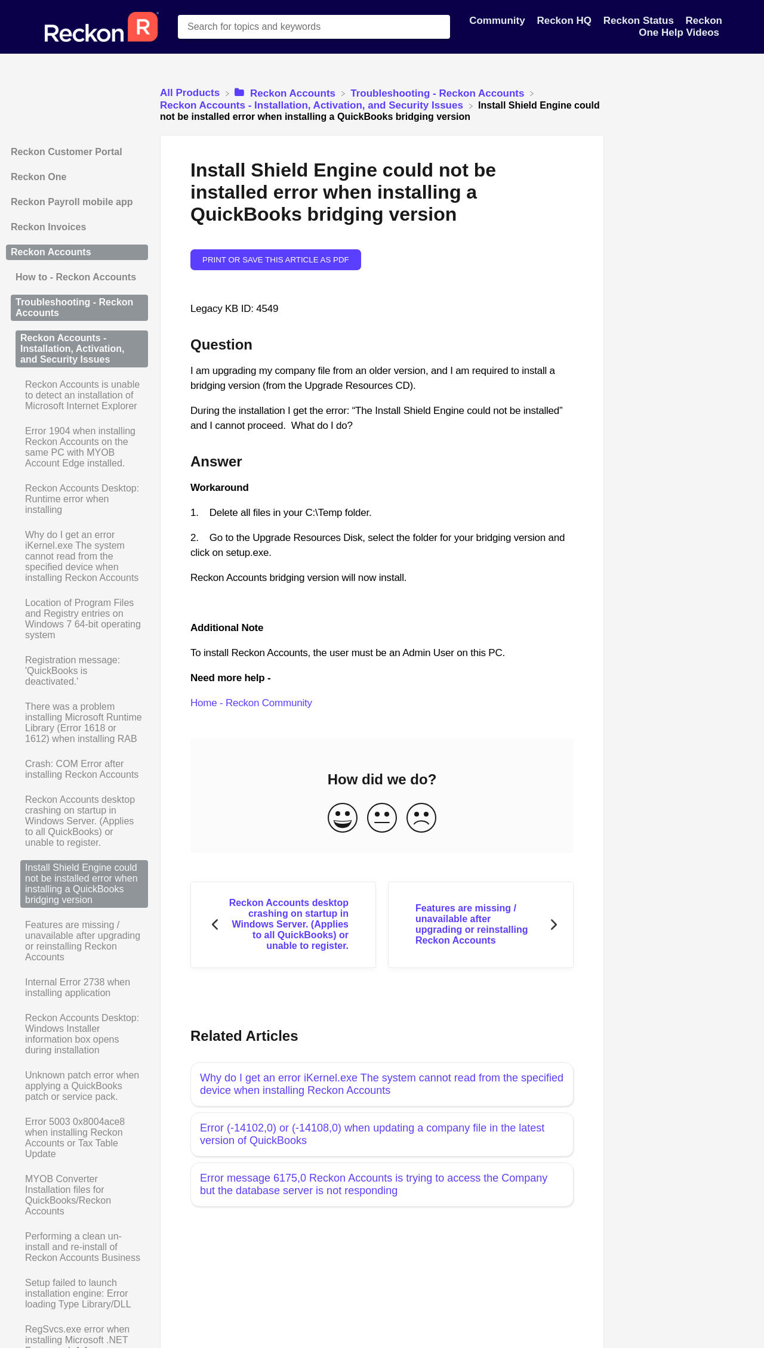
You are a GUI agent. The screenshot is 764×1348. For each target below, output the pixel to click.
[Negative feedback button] (421, 818)
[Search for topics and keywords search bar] (314, 27)
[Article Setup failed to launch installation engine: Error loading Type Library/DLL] (77, 1293)
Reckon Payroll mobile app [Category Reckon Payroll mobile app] (72, 202)
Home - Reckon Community (251, 703)
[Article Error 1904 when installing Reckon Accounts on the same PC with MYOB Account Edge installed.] (77, 447)
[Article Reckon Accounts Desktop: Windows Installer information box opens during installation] (77, 1034)
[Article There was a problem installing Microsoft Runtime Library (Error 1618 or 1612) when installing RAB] (77, 723)
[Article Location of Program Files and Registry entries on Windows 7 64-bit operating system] (77, 619)
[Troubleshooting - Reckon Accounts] (438, 92)
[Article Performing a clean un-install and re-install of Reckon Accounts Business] (77, 1247)
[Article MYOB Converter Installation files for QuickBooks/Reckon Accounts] (77, 1195)
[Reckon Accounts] (286, 92)
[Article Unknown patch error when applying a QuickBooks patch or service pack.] (77, 1086)
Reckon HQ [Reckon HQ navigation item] (565, 20)
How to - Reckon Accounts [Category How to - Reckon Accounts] (76, 277)
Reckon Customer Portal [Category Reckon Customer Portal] (66, 152)
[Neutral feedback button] (382, 818)
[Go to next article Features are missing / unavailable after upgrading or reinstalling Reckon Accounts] (481, 925)
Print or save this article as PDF (275, 259)
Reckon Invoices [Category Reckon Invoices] (48, 227)
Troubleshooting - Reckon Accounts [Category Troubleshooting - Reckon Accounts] (74, 307)
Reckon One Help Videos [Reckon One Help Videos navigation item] (680, 26)
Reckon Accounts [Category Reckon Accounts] (51, 252)
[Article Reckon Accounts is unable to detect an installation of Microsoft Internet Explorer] (77, 395)
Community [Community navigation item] (498, 20)
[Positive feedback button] (342, 818)
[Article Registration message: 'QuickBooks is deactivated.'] (77, 671)
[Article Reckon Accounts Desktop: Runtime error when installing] (77, 499)
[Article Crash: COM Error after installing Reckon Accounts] (77, 769)
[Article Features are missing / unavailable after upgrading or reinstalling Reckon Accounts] (77, 941)
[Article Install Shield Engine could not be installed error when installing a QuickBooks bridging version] (77, 884)
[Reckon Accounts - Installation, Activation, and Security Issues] (313, 105)
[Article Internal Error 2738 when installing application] (77, 988)
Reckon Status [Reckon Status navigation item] (640, 20)
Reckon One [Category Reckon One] (38, 177)
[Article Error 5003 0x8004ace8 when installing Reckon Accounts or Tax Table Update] (77, 1138)
